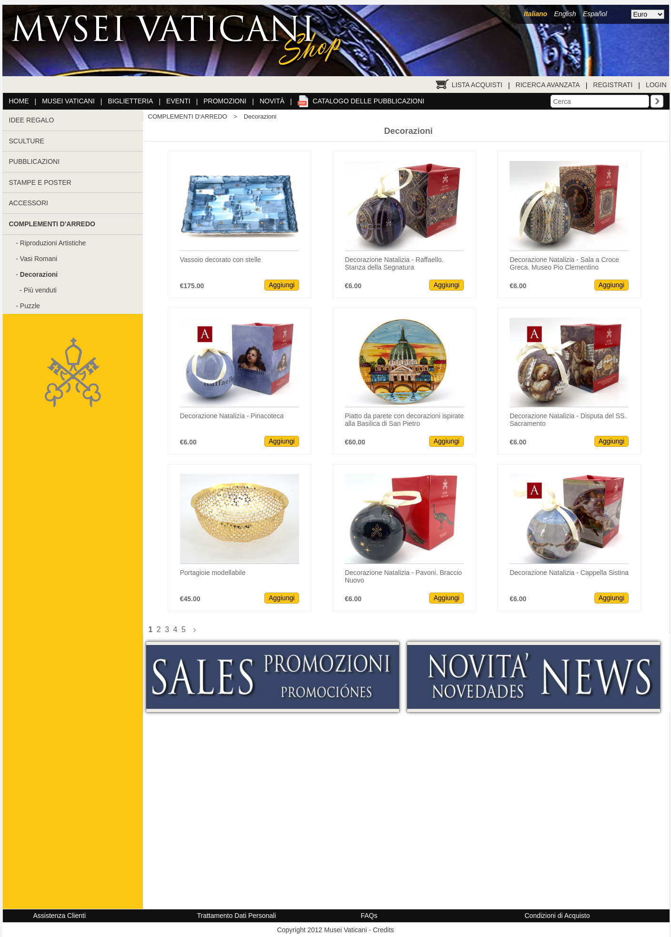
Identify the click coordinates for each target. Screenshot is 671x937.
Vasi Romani (38, 258)
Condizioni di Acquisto (557, 915)
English (565, 14)
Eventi (178, 101)
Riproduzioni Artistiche (53, 243)
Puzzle (30, 306)
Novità (272, 101)
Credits (383, 930)
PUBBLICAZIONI (34, 161)
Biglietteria (130, 101)
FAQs (369, 915)
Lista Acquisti (477, 85)
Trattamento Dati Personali (236, 915)
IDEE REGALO (31, 120)
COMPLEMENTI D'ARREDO (187, 116)
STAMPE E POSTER (40, 182)
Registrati (612, 85)
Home (19, 101)
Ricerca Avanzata (548, 85)
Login (656, 85)
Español (595, 14)
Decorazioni (260, 116)
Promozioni (224, 101)
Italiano (535, 14)
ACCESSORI (28, 203)
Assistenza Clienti (59, 915)
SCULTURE (26, 141)
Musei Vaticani (68, 101)
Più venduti (40, 290)
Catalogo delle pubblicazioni (368, 101)
